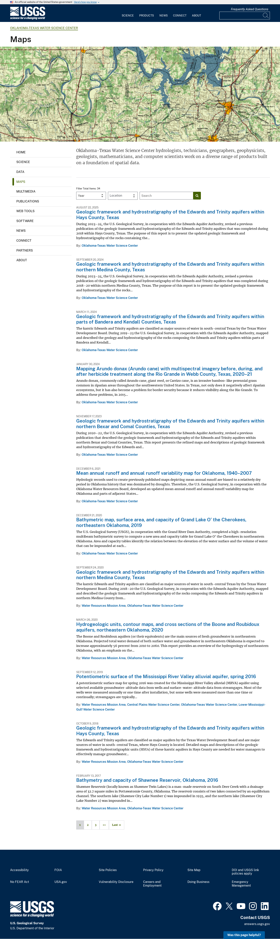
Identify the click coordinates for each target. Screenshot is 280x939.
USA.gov (60, 882)
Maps (20, 182)
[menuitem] (127, 13)
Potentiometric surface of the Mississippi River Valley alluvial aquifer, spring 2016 (166, 676)
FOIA (58, 870)
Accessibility (19, 870)
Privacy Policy (153, 870)
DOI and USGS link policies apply (245, 872)
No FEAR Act (19, 882)
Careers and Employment (152, 883)
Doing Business (198, 882)
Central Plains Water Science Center (153, 704)
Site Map (193, 870)
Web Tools (25, 211)
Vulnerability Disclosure (116, 882)
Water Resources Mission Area (104, 605)
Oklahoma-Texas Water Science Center (44, 28)
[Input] (244, 15)
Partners (24, 250)
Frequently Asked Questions (249, 9)
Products (146, 15)
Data (20, 172)
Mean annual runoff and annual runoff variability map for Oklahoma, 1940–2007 (164, 473)
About (196, 15)
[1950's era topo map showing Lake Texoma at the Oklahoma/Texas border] (140, 94)
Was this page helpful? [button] (244, 935)
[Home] (27, 19)
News (163, 15)
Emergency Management (241, 883)
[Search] (266, 15)
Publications (27, 201)
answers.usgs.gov (257, 924)
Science (128, 15)
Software (25, 221)
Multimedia (25, 191)
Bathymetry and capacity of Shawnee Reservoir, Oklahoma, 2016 (147, 780)
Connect (179, 15)
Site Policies (108, 870)
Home (21, 152)
